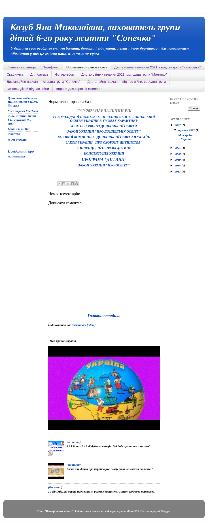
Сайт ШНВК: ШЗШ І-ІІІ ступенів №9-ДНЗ (22, 120)
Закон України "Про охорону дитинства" (104, 142)
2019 (178, 159)
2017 (178, 171)
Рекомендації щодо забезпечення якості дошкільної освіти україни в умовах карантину (104, 118)
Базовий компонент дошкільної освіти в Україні (103, 137)
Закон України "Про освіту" (104, 165)
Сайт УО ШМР (18, 129)
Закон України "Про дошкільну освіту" (104, 131)
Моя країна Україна (185, 136)
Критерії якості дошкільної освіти (104, 126)
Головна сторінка (104, 315)
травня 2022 (187, 130)
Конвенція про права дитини (104, 148)
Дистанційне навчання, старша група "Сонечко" (44, 81)
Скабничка (15, 74)
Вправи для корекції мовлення (79, 89)
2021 (178, 147)
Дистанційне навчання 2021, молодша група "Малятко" (124, 74)
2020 (178, 153)
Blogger (165, 511)
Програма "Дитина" (104, 159)
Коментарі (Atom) (84, 325)
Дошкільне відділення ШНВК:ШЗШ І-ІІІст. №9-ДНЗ (23, 101)
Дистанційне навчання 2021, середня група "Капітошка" (157, 67)
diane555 (133, 511)
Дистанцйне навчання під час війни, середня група (126, 81)
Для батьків (39, 74)
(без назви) (73, 442)
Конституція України (104, 153)
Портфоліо (51, 67)
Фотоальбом (64, 74)
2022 (178, 125)
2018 (178, 165)
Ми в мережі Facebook (23, 111)
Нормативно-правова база (86, 67)
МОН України (17, 139)
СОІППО (14, 134)
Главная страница (22, 67)
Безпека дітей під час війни (28, 89)
